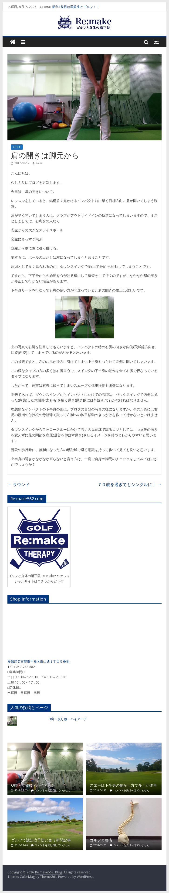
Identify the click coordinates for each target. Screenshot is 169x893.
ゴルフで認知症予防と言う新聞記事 (41, 840)
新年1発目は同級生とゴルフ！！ (76, 6)
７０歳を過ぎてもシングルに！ (130, 484)
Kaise (39, 163)
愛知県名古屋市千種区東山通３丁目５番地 (38, 661)
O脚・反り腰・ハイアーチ (67, 719)
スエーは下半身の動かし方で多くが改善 (123, 785)
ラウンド (18, 484)
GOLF (16, 147)
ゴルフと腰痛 (101, 840)
